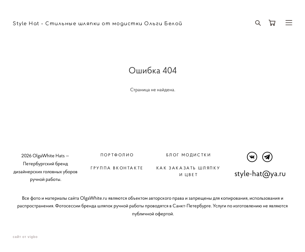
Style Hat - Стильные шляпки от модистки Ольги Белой (97, 23)
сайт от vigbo (25, 237)
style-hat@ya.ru (260, 173)
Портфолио (117, 155)
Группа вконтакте (117, 168)
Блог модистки (188, 155)
